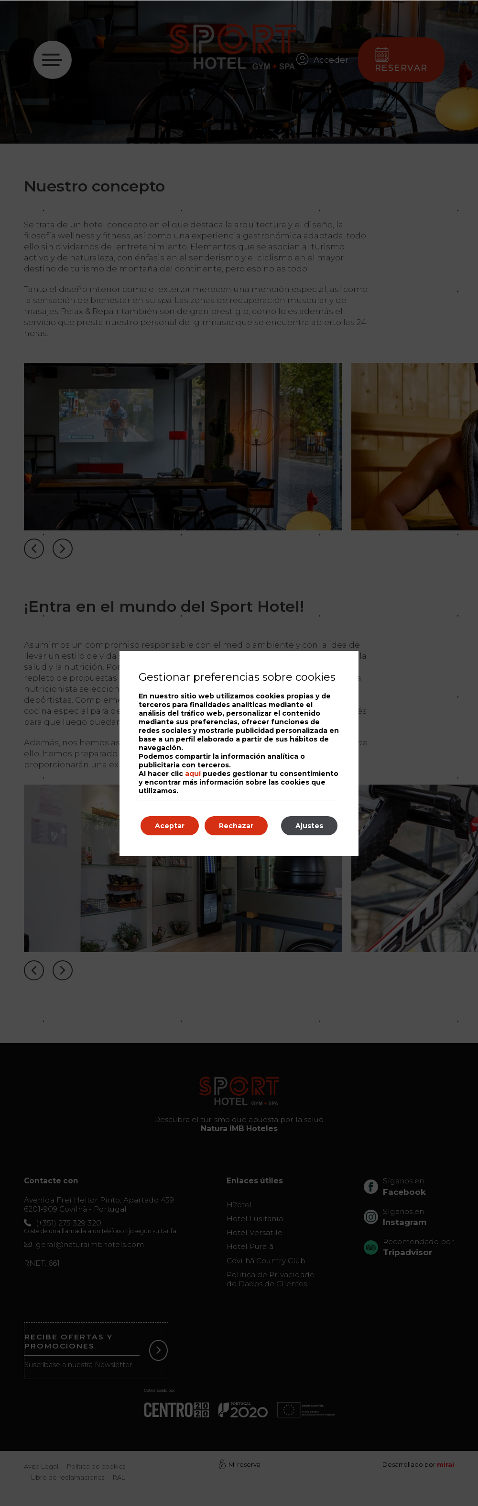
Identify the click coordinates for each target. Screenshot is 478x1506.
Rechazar (236, 825)
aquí (193, 773)
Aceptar (170, 825)
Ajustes (309, 825)
